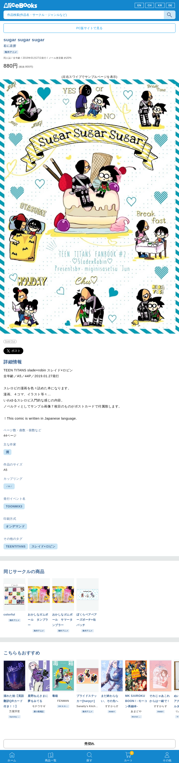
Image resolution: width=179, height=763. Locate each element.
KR (160, 5)
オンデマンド (15, 526)
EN (139, 5)
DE (170, 5)
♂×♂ (9, 486)
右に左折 (9, 46)
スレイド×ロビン (43, 546)
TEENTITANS (16, 546)
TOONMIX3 (14, 506)
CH (149, 5)
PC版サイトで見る (89, 28)
